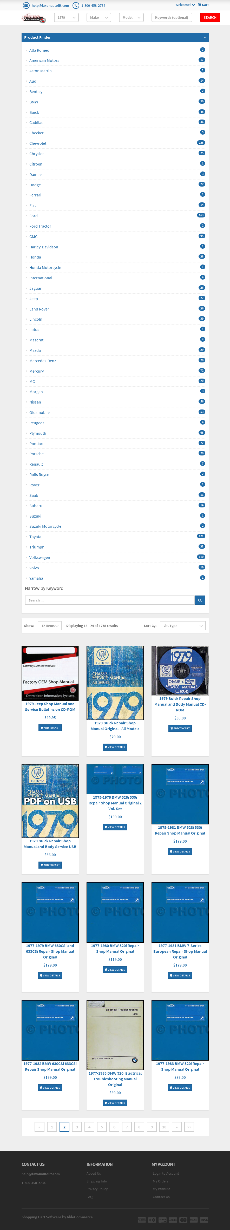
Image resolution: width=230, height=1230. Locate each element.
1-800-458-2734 (93, 5)
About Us (94, 1173)
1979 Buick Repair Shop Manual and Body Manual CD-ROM (180, 704)
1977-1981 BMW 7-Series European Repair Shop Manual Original (180, 951)
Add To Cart (50, 728)
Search (210, 17)
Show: (29, 625)
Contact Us (161, 1196)
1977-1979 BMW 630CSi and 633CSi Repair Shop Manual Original (50, 951)
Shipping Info (97, 1181)
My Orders (160, 1181)
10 (164, 1126)
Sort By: (150, 625)
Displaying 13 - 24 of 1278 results (92, 625)
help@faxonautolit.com (50, 5)
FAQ (90, 1196)
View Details (115, 747)
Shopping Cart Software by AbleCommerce (57, 1216)
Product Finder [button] (37, 37)
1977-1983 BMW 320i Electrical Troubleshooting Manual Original (115, 1078)
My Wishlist (161, 1189)
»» (189, 1126)
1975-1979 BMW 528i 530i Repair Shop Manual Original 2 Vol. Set (115, 803)
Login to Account (166, 1173)
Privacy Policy (97, 1189)
